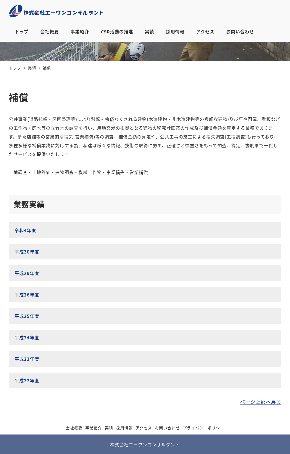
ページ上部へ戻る (260, 401)
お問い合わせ (167, 428)
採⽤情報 (124, 428)
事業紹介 (93, 428)
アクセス (144, 428)
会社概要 (74, 428)
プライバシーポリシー (203, 428)
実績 (109, 428)
